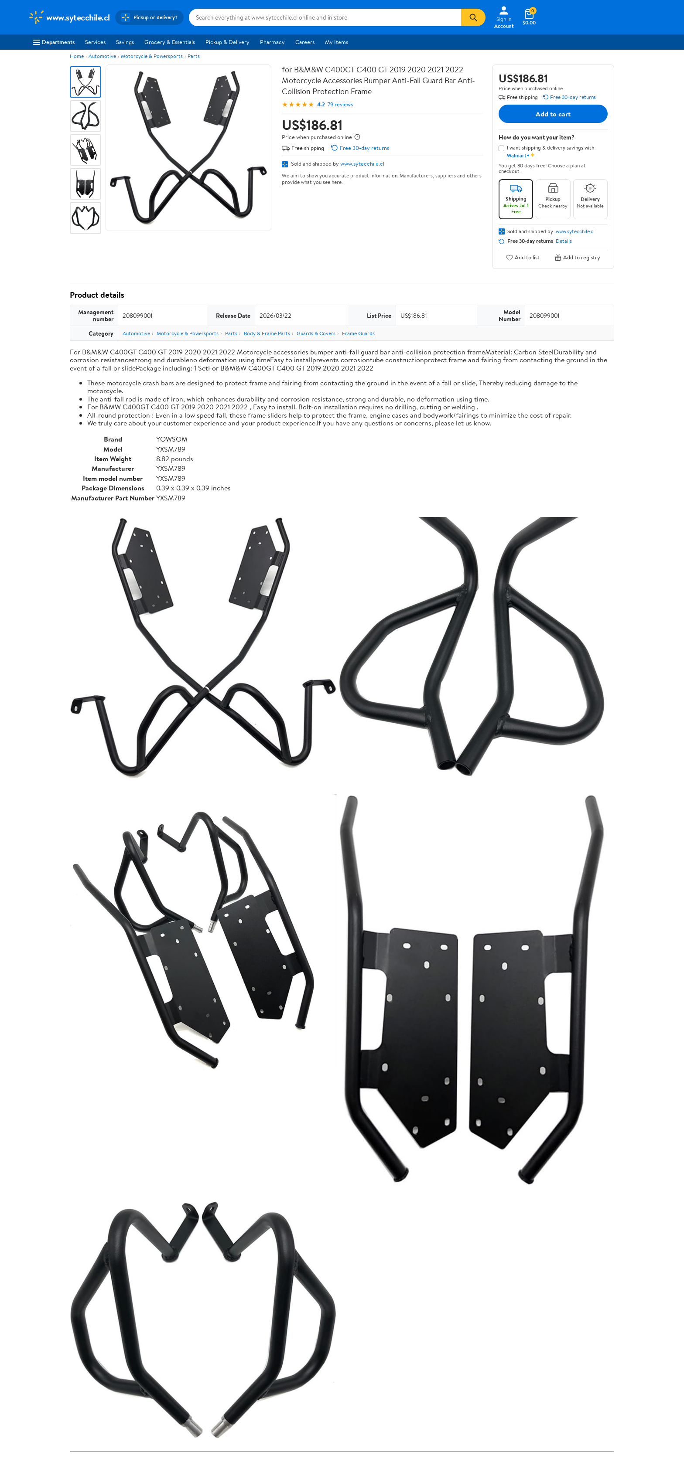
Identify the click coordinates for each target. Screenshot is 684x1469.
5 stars (175, 1394)
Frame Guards (358, 333)
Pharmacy (272, 42)
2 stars (175, 1423)
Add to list (523, 257)
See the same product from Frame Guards (559, 1055)
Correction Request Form (115, 1332)
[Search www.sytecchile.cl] (325, 17)
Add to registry (577, 257)
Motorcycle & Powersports (152, 56)
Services (95, 42)
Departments (54, 42)
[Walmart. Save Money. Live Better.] (69, 17)
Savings (125, 42)
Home (77, 56)
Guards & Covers (316, 333)
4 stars (175, 1404)
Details (564, 241)
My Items (336, 42)
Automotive (102, 56)
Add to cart (553, 114)
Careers (305, 42)
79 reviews (340, 104)
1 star (177, 1433)
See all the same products (581, 1276)
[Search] (473, 17)
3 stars (175, 1414)
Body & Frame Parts (267, 333)
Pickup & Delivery (227, 42)
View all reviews (99, 1456)
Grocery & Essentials (169, 42)
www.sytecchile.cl (362, 163)
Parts (194, 56)
